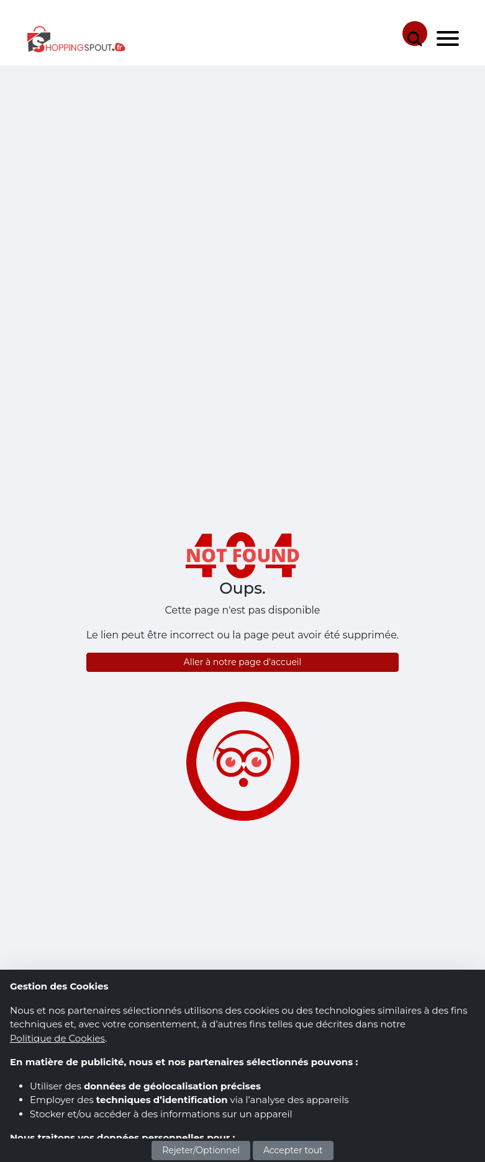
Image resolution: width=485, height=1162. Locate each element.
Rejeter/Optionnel (201, 1150)
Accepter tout (293, 1150)
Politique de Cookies (57, 1038)
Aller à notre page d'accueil (243, 662)
